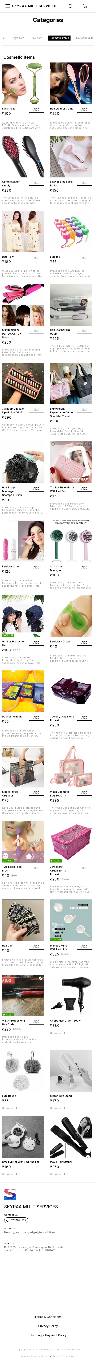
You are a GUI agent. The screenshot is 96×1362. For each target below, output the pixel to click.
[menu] (7, 6)
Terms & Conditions (64, 1356)
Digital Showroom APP (65, 1349)
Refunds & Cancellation (34, 1356)
